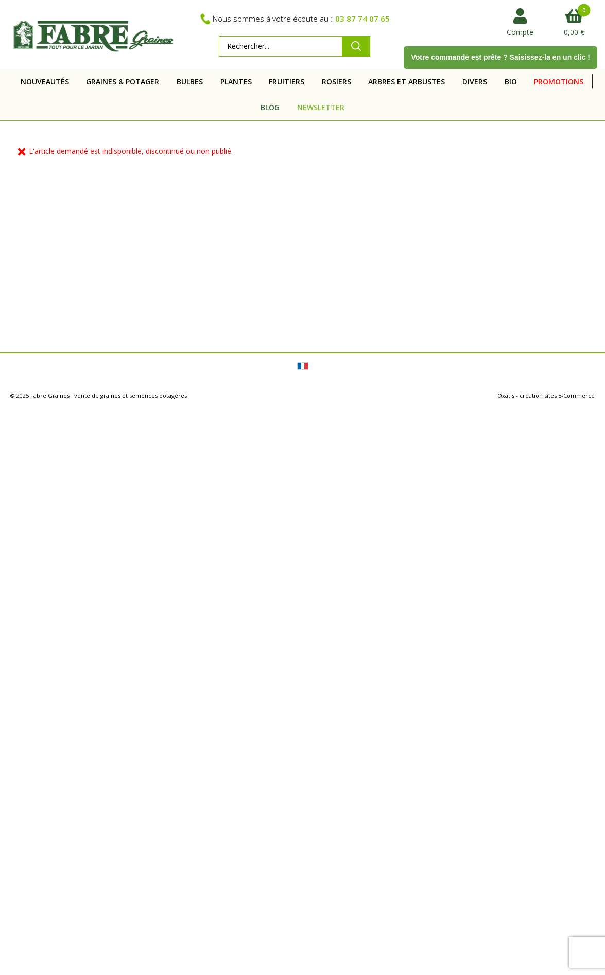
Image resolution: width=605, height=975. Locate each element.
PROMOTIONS (558, 81)
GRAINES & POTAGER (122, 81)
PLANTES (236, 81)
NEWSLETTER (320, 107)
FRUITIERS (286, 81)
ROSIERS (336, 81)
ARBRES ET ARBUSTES (406, 81)
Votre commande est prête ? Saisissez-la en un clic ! (500, 57)
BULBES (190, 81)
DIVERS (474, 81)
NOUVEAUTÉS (45, 81)
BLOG (270, 107)
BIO (511, 81)
